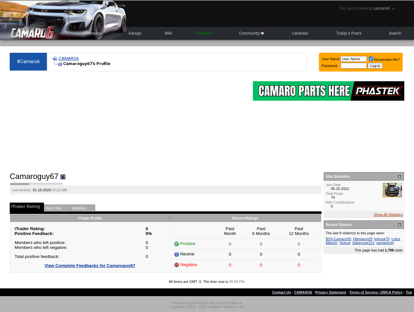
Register (203, 33)
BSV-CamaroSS (338, 239)
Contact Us (281, 292)
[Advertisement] (128, 121)
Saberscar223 (363, 243)
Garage (134, 33)
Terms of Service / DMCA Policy (376, 292)
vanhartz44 (385, 243)
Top (409, 292)
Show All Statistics (388, 215)
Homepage (92, 33)
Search (395, 33)
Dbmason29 (362, 239)
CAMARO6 (69, 58)
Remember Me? (384, 59)
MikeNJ (332, 243)
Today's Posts (349, 33)
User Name (331, 59)
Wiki (168, 33)
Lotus (395, 239)
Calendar (300, 33)
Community (251, 33)
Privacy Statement (330, 292)
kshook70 (381, 239)
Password (329, 66)
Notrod (345, 243)
